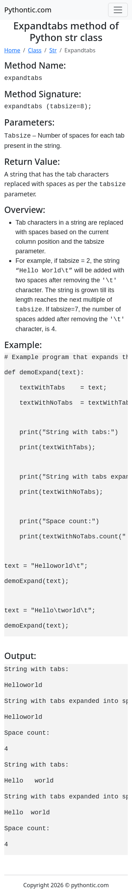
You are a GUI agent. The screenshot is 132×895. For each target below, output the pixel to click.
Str (53, 50)
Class (35, 50)
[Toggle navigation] (118, 10)
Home (12, 50)
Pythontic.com (27, 10)
